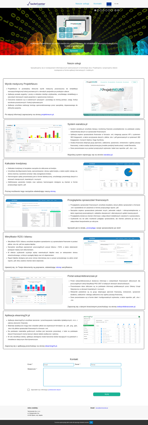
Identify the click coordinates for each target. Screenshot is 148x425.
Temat (77, 364)
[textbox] (58, 364)
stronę (43, 191)
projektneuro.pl (38, 114)
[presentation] (42, 396)
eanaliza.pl (117, 155)
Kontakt (98, 4)
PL (115, 3)
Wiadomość (32, 369)
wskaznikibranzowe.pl (135, 307)
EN (117, 3)
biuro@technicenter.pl (102, 408)
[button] (74, 50)
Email (30, 364)
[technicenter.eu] (36, 4)
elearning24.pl (42, 346)
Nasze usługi (82, 4)
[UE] (109, 6)
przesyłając (100, 228)
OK (91, 422)
